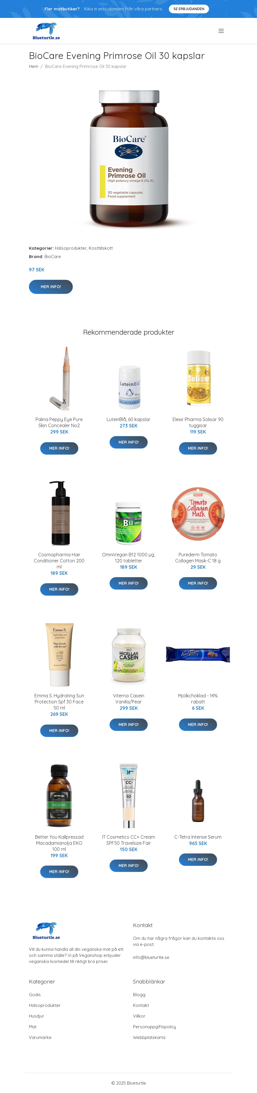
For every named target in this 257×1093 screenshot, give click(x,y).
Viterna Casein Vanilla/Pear (128, 699)
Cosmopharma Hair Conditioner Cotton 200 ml (59, 561)
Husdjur (36, 1016)
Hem (33, 66)
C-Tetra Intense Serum (197, 837)
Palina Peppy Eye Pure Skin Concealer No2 (59, 422)
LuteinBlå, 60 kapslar (128, 419)
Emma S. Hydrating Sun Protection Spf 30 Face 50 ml (59, 702)
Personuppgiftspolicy (154, 1026)
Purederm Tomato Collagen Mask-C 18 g (198, 558)
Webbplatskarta (149, 1037)
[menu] (221, 31)
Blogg (139, 994)
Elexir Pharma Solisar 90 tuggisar (198, 422)
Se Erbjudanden (188, 9)
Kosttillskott (101, 248)
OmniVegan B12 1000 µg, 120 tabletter (128, 558)
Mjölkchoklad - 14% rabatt (198, 699)
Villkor (139, 1016)
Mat (32, 1026)
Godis (35, 994)
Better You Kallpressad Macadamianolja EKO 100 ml (59, 843)
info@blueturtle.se (151, 957)
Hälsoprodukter (71, 248)
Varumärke (40, 1037)
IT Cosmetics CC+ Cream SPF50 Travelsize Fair (128, 840)
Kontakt (141, 1005)
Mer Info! (51, 286)
